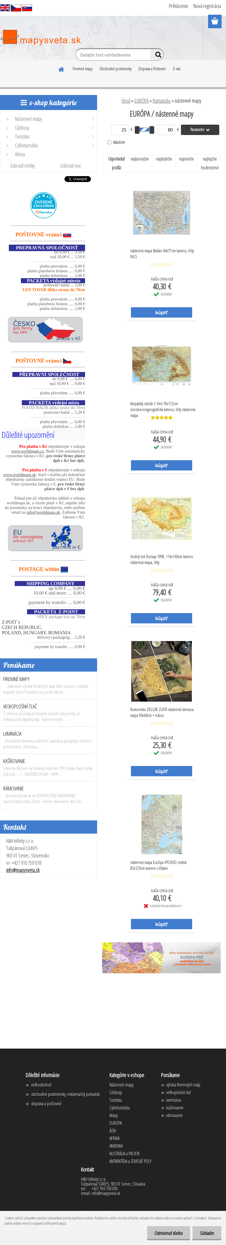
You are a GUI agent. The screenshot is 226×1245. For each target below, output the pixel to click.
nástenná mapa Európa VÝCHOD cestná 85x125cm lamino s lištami (158, 865)
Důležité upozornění (28, 434)
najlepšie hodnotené (210, 163)
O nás (176, 68)
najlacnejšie (140, 159)
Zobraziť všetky (22, 165)
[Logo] (40, 37)
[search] (157, 56)
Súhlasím (207, 1233)
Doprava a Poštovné (152, 68)
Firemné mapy (82, 68)
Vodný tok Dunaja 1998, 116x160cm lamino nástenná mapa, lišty (161, 559)
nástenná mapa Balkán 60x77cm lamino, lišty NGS (162, 253)
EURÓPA (141, 100)
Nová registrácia (207, 5)
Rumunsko (162, 100)
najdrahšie (164, 159)
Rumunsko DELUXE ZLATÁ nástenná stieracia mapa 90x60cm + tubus (162, 712)
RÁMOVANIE (13, 788)
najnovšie (186, 159)
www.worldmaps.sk (19, 475)
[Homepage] (61, 68)
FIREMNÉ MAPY (16, 678)
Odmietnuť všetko (168, 1233)
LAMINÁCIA (12, 733)
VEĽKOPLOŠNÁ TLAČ (20, 706)
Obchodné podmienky (115, 68)
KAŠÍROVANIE (14, 761)
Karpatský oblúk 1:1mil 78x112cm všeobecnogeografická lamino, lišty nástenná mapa (162, 407)
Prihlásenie (178, 5)
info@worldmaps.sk (43, 512)
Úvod (126, 100)
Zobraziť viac (70, 165)
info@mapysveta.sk (22, 870)
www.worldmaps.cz (27, 451)
